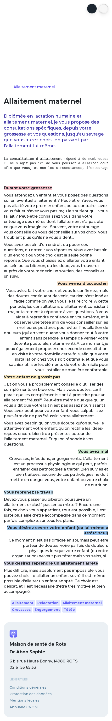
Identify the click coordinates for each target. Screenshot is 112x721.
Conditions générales (28, 687)
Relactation (48, 603)
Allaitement (23, 603)
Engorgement (47, 610)
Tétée (69, 610)
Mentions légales (24, 700)
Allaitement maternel (82, 603)
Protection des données (31, 694)
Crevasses (21, 610)
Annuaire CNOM (24, 707)
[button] (103, 8)
